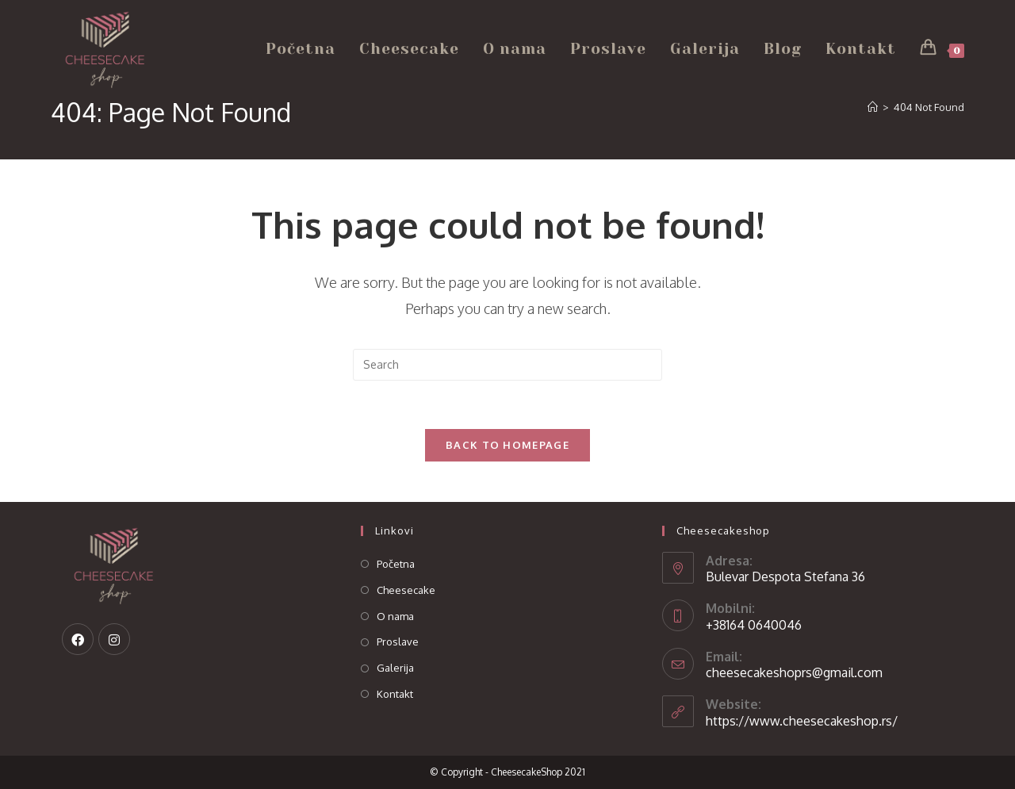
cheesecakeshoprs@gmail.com (794, 672)
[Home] (873, 107)
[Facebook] (78, 639)
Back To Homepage (507, 445)
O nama (395, 616)
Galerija (395, 667)
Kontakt (395, 694)
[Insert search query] (507, 365)
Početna (396, 563)
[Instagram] (114, 639)
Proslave (398, 641)
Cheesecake (406, 590)
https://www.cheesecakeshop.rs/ (802, 721)
